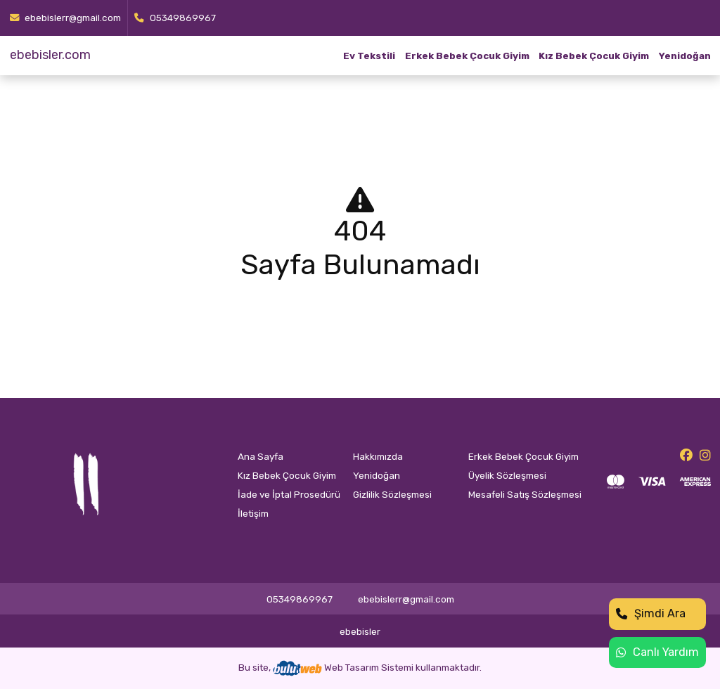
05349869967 (175, 17)
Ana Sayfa (260, 456)
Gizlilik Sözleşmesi (392, 494)
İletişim (253, 513)
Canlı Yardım (657, 652)
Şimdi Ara (651, 613)
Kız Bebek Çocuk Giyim (594, 55)
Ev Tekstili (369, 55)
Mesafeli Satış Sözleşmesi (524, 494)
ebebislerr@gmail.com (66, 17)
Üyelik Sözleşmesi (507, 475)
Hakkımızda (378, 456)
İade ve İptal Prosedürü (289, 494)
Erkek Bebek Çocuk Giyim (467, 55)
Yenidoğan (685, 55)
